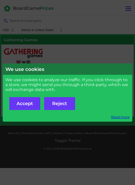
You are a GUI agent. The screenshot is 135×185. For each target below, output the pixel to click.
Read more (120, 117)
